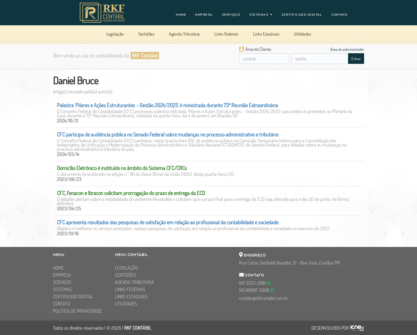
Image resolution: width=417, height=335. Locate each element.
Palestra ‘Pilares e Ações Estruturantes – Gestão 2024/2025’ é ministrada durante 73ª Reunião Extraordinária (167, 105)
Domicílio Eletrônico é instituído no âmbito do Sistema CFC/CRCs (122, 168)
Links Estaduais (131, 296)
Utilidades (126, 304)
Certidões (125, 275)
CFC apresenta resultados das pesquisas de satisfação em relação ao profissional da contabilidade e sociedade (167, 222)
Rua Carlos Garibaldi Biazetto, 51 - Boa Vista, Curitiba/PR (289, 263)
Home (181, 15)
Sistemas (62, 289)
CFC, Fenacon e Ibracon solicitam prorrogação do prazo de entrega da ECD (131, 193)
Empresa (204, 15)
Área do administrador (347, 49)
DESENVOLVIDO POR (330, 328)
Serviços (231, 15)
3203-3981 (255, 283)
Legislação (126, 268)
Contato (339, 15)
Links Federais (130, 289)
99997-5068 (256, 290)
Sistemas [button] (260, 15)
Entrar (356, 58)
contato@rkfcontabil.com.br (263, 298)
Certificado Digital (301, 15)
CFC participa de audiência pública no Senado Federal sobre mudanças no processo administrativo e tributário (167, 134)
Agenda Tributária (134, 282)
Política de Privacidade (77, 311)
